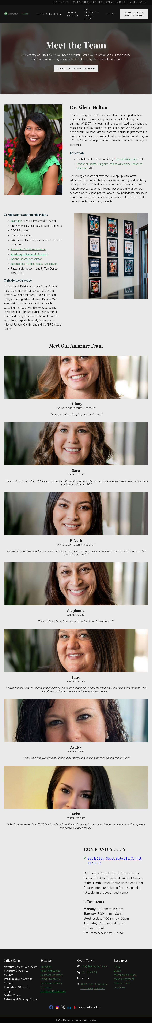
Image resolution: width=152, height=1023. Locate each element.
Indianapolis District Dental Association (34, 264)
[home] (11, 14)
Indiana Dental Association (26, 259)
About (25, 14)
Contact (111, 14)
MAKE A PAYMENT (139, 2)
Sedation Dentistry (51, 983)
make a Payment (73, 14)
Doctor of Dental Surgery (92, 164)
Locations (119, 987)
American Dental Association (28, 249)
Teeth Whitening (50, 970)
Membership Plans (125, 975)
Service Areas (122, 983)
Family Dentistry (50, 979)
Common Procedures (53, 991)
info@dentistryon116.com (94, 966)
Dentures (46, 987)
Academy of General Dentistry (29, 254)
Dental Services (47, 14)
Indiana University (126, 159)
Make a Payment (124, 979)
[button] (48, 14)
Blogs (117, 970)
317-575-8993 (60, 2)
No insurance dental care (91, 14)
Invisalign (16, 221)
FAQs (117, 966)
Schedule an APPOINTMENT (134, 14)
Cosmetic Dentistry (52, 975)
